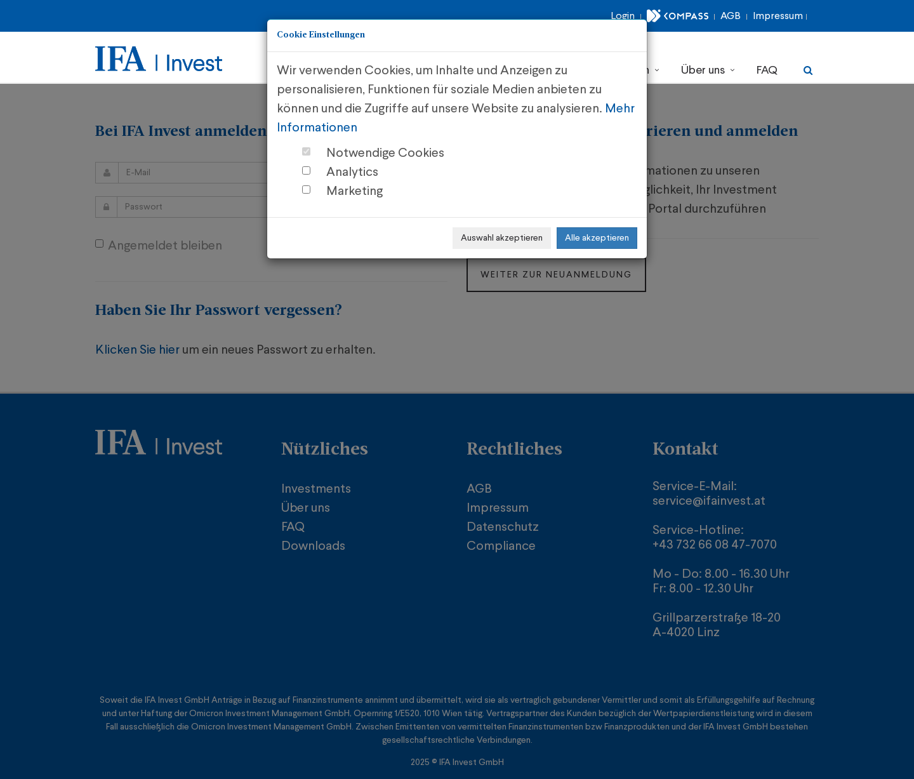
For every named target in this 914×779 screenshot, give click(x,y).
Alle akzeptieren (597, 238)
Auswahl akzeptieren (502, 238)
